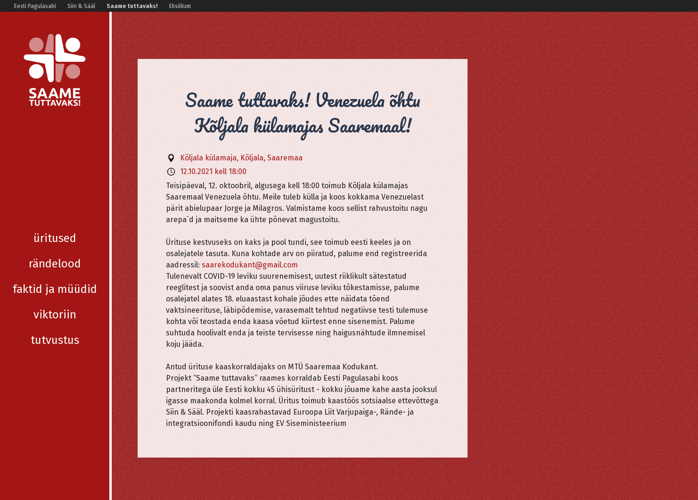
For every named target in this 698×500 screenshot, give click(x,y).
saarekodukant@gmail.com (250, 264)
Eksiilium (180, 6)
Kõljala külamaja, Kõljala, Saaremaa (241, 157)
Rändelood (55, 164)
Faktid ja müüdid (55, 189)
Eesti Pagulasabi (35, 6)
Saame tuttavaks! (132, 6)
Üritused (54, 138)
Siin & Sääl (81, 6)
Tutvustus (55, 240)
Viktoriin (54, 215)
